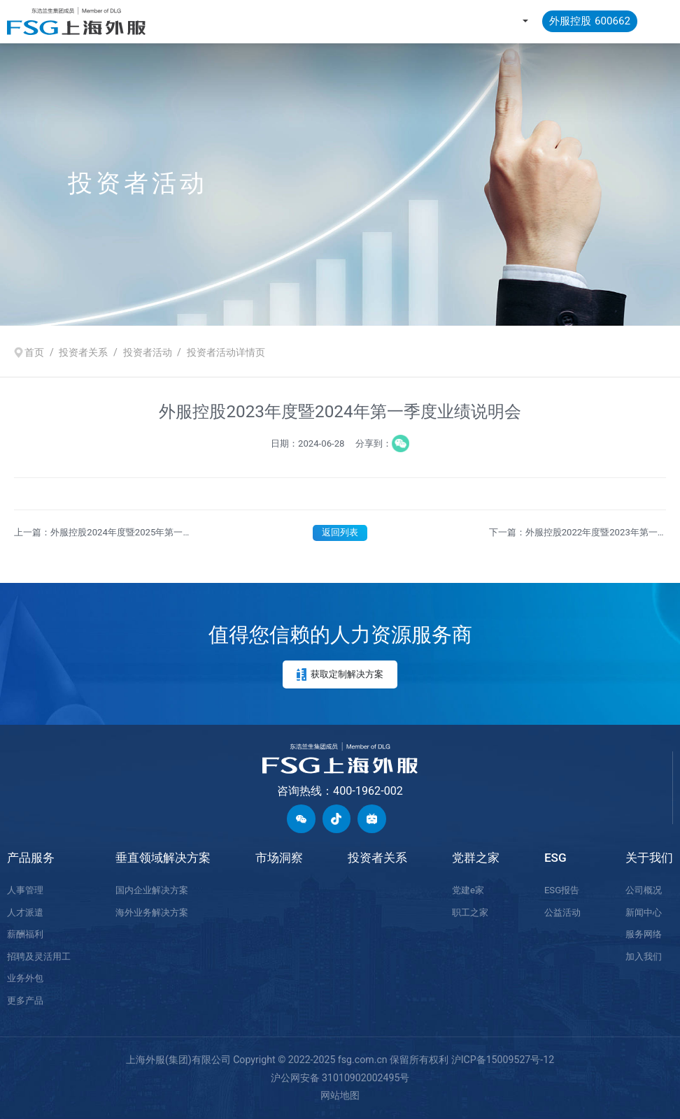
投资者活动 (147, 351)
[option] (340, 184)
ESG (555, 858)
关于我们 (649, 858)
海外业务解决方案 (151, 912)
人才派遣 (25, 912)
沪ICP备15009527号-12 (502, 1059)
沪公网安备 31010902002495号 (340, 1077)
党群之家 (476, 858)
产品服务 (31, 858)
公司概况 (643, 890)
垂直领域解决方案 (163, 858)
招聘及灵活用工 (39, 956)
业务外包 (25, 978)
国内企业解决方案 (151, 890)
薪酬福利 (25, 934)
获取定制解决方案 (340, 674)
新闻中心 (643, 912)
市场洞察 (279, 858)
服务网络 (643, 934)
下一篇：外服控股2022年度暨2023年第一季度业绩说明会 (573, 533)
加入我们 (643, 956)
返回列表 (340, 532)
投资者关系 (83, 351)
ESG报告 (561, 890)
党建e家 (468, 890)
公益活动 (562, 912)
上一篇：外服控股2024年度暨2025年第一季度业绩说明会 (98, 533)
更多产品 (25, 1000)
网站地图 (340, 1095)
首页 (34, 351)
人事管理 (25, 890)
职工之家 (470, 912)
